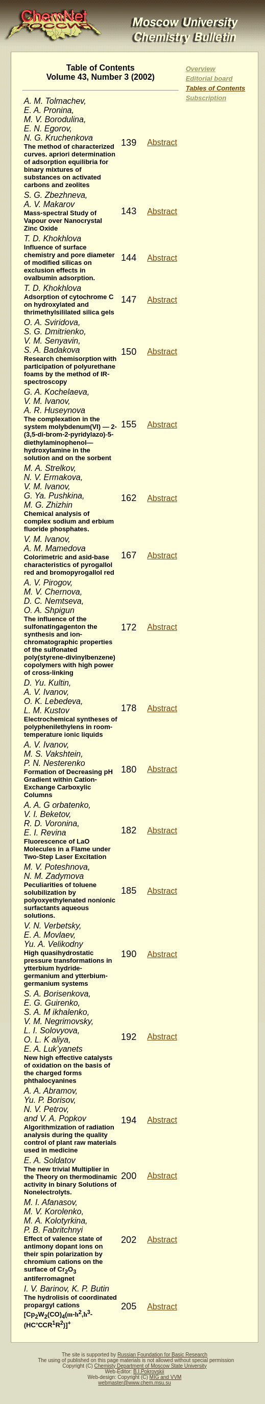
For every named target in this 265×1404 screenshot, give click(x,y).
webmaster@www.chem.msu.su (134, 1383)
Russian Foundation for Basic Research (162, 1354)
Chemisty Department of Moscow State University (150, 1366)
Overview (200, 69)
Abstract (162, 142)
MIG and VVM (166, 1377)
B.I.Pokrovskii (148, 1371)
